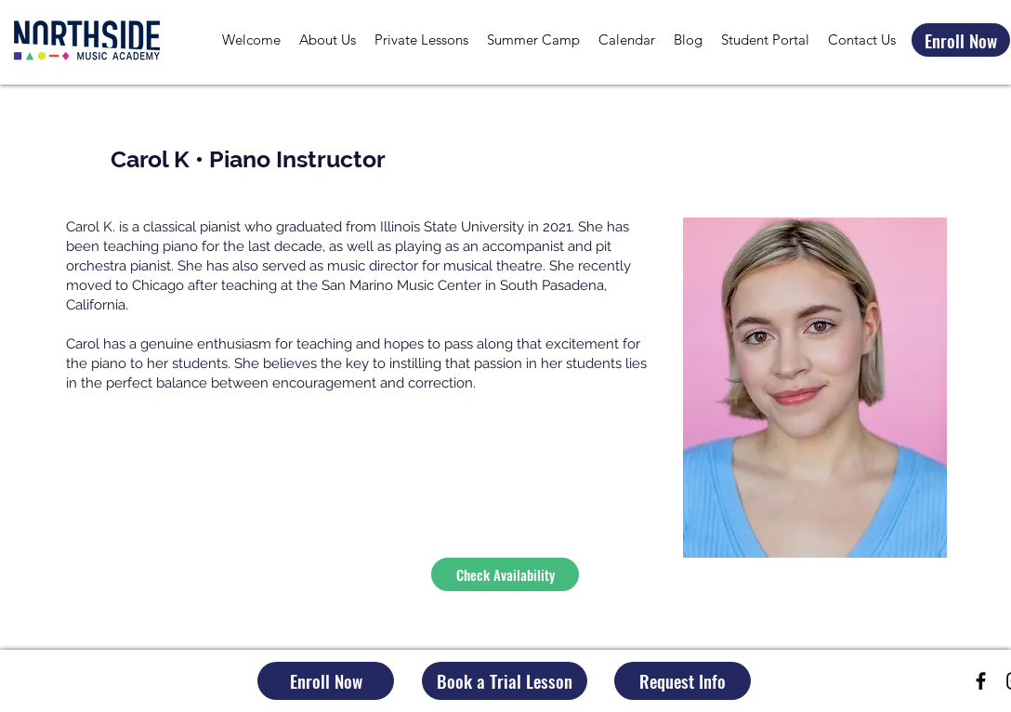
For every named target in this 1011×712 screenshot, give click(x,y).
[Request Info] (682, 681)
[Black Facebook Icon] (980, 680)
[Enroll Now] (961, 40)
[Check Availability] (505, 574)
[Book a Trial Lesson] (504, 681)
